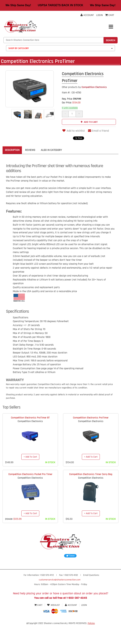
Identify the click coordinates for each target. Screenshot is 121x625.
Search (110, 40)
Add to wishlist (73, 131)
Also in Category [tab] (51, 150)
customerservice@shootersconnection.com (59, 579)
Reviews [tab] (30, 150)
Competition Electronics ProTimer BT (30, 417)
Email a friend (98, 131)
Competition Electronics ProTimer (91, 417)
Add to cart (89, 121)
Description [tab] (12, 150)
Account (87, 15)
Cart (38, 605)
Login (99, 15)
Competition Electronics (84, 87)
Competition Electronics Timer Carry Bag (90, 474)
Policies (91, 623)
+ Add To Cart (30, 456)
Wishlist (53, 605)
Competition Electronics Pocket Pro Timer (30, 474)
